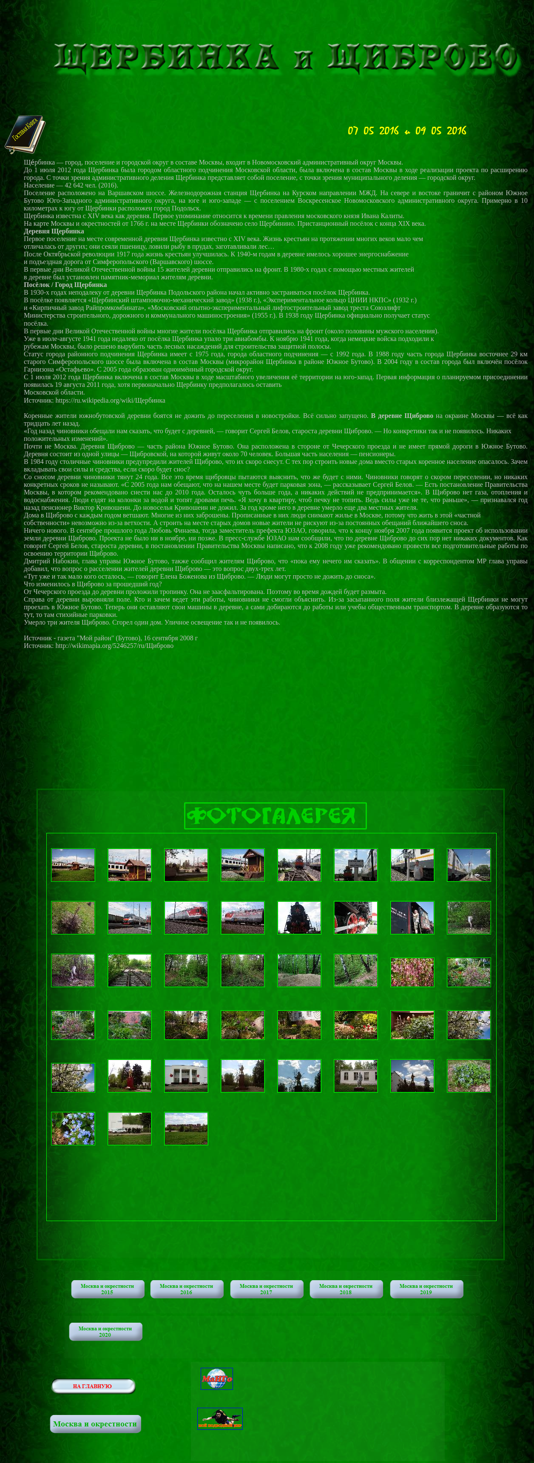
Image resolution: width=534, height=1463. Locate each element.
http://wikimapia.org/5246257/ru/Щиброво (114, 645)
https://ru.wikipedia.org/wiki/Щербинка (110, 400)
